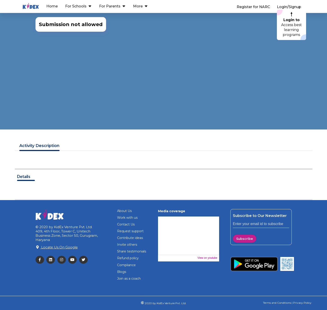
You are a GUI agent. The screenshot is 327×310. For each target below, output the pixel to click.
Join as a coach (129, 278)
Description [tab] (39, 145)
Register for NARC (253, 7)
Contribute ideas (130, 238)
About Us (124, 211)
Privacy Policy (301, 302)
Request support (130, 231)
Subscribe (244, 239)
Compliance (126, 265)
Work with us (127, 217)
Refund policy (128, 258)
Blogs (121, 272)
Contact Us (126, 224)
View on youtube (207, 257)
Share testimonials (131, 251)
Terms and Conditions (277, 302)
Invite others (127, 244)
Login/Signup (289, 7)
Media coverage (171, 211)
